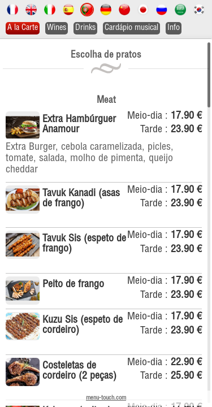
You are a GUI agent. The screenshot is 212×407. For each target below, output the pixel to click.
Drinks (85, 28)
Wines (56, 28)
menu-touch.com (106, 398)
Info (173, 28)
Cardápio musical (131, 28)
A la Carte (22, 28)
